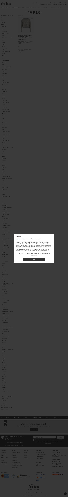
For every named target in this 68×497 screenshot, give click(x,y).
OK (34, 259)
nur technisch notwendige (33, 253)
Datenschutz (34, 255)
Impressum (21, 253)
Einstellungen (45, 253)
